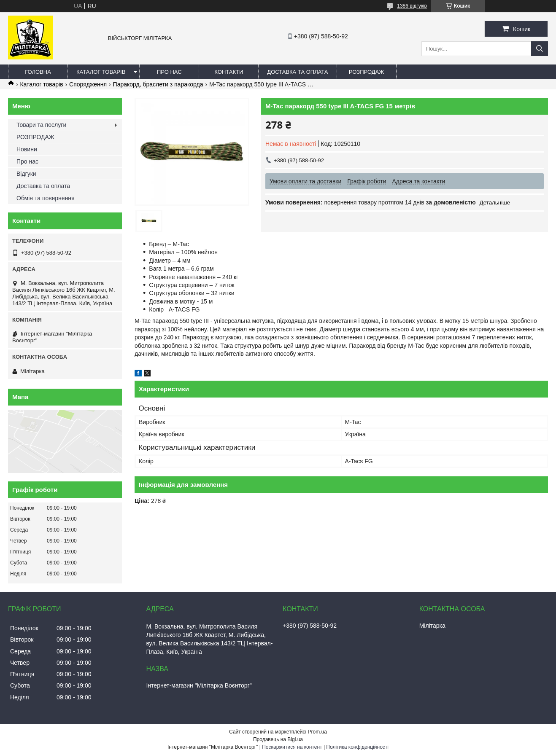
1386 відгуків (412, 6)
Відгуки (26, 173)
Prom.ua (317, 732)
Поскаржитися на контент (292, 747)
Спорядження (88, 84)
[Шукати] (539, 48)
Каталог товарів (100, 72)
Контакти (228, 72)
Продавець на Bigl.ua (278, 739)
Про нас (169, 72)
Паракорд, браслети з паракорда (158, 84)
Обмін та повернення (45, 198)
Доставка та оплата (297, 72)
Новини (26, 149)
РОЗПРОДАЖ (366, 72)
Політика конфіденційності (357, 747)
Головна (38, 72)
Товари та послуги (41, 124)
